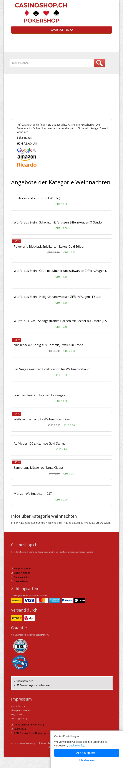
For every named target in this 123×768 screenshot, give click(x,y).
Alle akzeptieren (86, 752)
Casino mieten (22, 577)
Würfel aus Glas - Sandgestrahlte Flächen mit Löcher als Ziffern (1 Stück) (64, 321)
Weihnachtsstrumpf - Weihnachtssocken (42, 419)
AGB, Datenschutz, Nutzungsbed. (32, 733)
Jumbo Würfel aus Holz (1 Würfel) (37, 198)
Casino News (21, 581)
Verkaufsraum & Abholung (29, 724)
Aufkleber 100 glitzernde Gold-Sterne (39, 443)
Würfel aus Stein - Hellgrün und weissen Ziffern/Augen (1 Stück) (58, 297)
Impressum (20, 728)
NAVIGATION (61, 30)
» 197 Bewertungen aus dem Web (32, 685)
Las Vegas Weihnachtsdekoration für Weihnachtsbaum (52, 369)
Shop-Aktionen (22, 572)
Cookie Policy (76, 745)
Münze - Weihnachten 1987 (33, 494)
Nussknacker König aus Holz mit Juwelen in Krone (48, 345)
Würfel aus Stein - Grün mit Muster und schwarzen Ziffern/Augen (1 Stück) (65, 271)
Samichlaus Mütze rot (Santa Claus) (38, 468)
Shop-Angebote (22, 568)
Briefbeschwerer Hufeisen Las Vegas (39, 395)
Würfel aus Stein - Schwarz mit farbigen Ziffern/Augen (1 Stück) (58, 222)
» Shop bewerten (23, 681)
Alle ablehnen (87, 760)
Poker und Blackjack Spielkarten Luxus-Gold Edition (49, 246)
